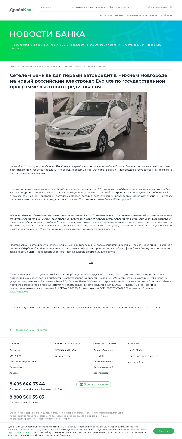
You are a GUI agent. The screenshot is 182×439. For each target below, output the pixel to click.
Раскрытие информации (59, 67)
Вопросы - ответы (111, 15)
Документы (79, 67)
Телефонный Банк (103, 361)
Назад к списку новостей (31, 330)
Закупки (102, 67)
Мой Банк (98, 356)
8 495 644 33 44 (27, 384)
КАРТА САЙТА (135, 362)
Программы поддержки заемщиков (88, 7)
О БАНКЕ (14, 343)
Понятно (163, 431)
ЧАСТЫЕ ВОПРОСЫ (65, 350)
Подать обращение (103, 350)
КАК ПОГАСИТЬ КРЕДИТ (68, 343)
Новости (91, 67)
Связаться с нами (157, 7)
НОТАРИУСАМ (136, 350)
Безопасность (100, 373)
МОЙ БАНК (166, 15)
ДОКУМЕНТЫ (62, 356)
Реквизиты (26, 67)
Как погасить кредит (119, 7)
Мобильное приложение (142, 15)
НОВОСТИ (133, 343)
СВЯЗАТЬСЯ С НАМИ (104, 343)
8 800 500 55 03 (27, 397)
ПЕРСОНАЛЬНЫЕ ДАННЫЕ (143, 356)
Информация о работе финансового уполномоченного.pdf (40, 418)
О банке (15, 67)
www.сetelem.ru (19, 291)
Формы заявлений (103, 367)
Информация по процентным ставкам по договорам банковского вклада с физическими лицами (59, 416)
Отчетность (39, 67)
